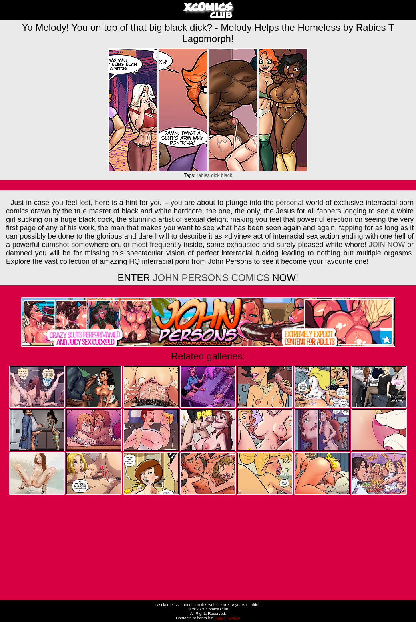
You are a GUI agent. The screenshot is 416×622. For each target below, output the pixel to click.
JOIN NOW (387, 245)
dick (215, 175)
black (226, 175)
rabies (203, 175)
